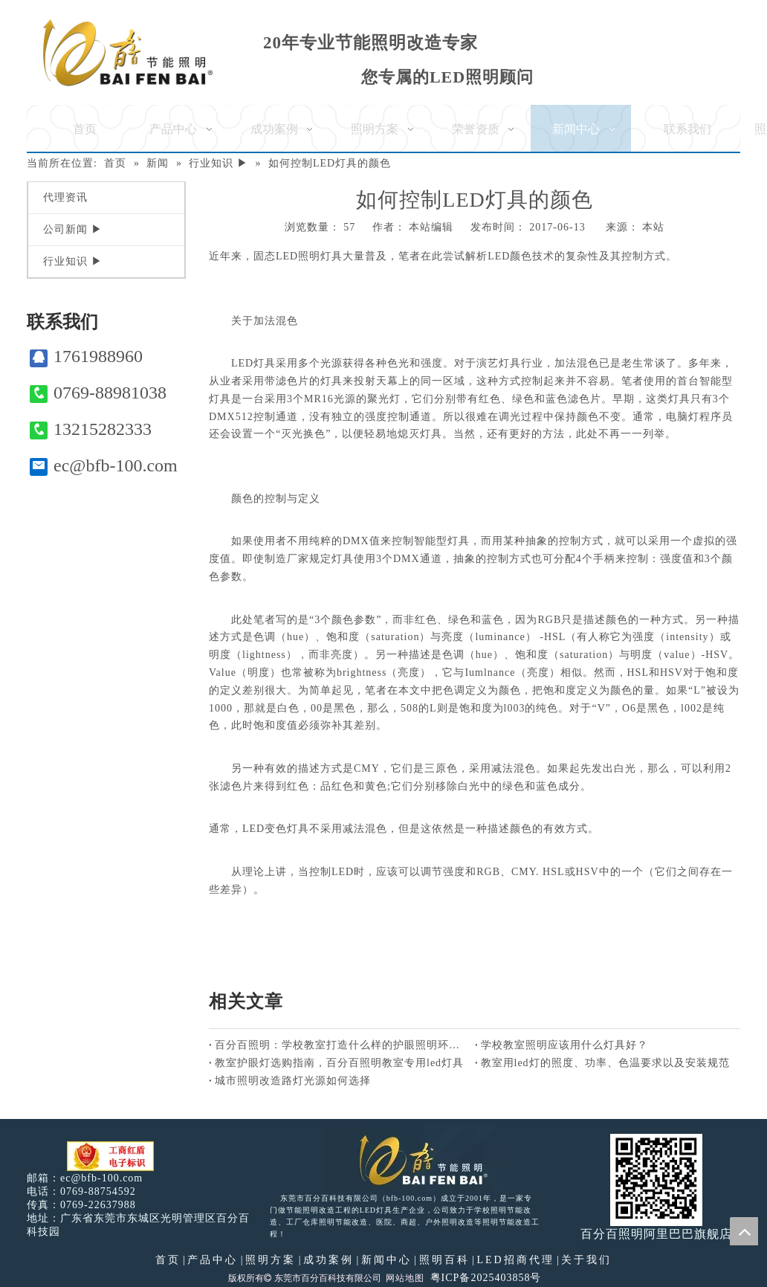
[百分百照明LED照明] (414, 1159)
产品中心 (212, 1259)
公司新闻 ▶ (73, 229)
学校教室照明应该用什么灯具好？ (564, 1045)
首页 (168, 1259)
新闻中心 (386, 1259)
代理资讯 (65, 197)
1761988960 (86, 356)
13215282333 (91, 429)
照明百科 (444, 1259)
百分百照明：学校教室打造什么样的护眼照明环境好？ (342, 1045)
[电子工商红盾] (110, 1156)
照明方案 (270, 1259)
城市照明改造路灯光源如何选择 (293, 1080)
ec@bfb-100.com (104, 466)
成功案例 (328, 1259)
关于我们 (586, 1259)
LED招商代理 (515, 1259)
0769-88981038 (98, 393)
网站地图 (405, 1278)
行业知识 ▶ (73, 261)
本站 (653, 227)
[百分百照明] (127, 52)
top (744, 1231)
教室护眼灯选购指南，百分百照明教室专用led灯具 (339, 1062)
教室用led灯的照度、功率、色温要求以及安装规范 (605, 1062)
